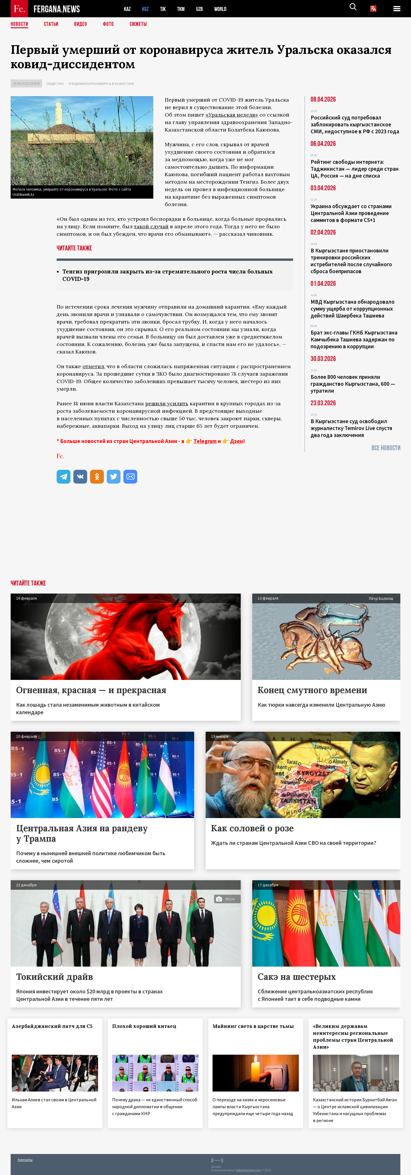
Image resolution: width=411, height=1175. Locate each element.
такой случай (151, 226)
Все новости (386, 448)
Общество (55, 83)
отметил (93, 367)
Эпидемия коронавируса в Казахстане (101, 83)
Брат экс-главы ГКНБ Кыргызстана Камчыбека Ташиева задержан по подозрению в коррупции (354, 339)
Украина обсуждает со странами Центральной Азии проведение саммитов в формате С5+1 (351, 213)
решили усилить (166, 404)
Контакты (25, 1158)
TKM (184, 8)
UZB (203, 8)
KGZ (146, 8)
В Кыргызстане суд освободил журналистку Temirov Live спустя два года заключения (351, 428)
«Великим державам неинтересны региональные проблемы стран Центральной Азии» (353, 1037)
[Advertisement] (205, 537)
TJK (165, 8)
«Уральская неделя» (232, 114)
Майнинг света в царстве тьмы (249, 1030)
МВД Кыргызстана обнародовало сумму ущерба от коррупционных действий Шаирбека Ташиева (353, 308)
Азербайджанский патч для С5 (46, 1030)
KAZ (127, 8)
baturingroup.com (248, 1168)
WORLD (225, 8)
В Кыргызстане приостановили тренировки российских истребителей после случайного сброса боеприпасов (351, 261)
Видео (82, 24)
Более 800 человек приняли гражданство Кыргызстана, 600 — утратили (353, 383)
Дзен (236, 441)
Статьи (52, 24)
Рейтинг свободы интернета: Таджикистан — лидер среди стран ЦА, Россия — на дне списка (355, 168)
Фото (110, 24)
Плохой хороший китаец (147, 1027)
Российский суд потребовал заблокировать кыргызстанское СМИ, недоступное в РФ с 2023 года (355, 124)
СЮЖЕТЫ (141, 24)
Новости (20, 24)
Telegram (205, 441)
